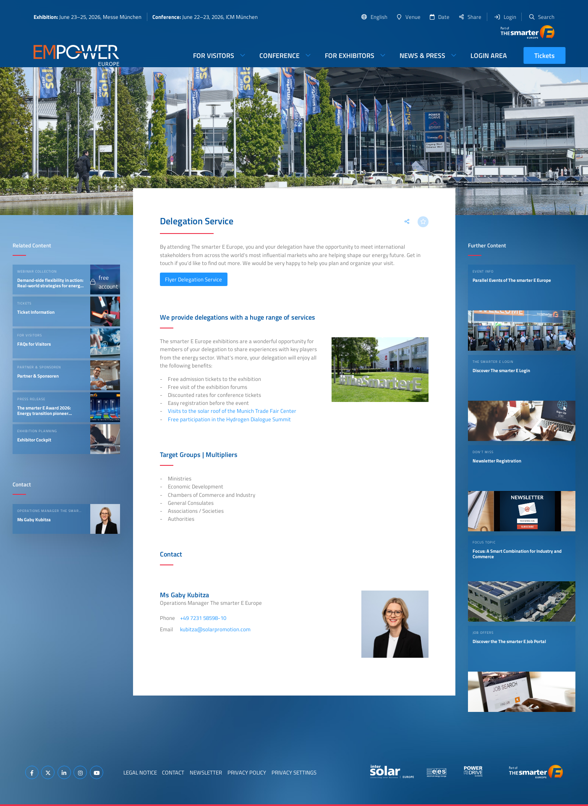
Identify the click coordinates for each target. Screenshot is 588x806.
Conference (279, 55)
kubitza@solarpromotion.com (215, 629)
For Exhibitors (349, 55)
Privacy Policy (246, 772)
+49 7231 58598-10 (203, 618)
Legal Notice (140, 772)
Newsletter (206, 772)
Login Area (488, 55)
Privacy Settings (294, 772)
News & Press (422, 55)
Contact (173, 772)
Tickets (544, 55)
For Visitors (213, 55)
